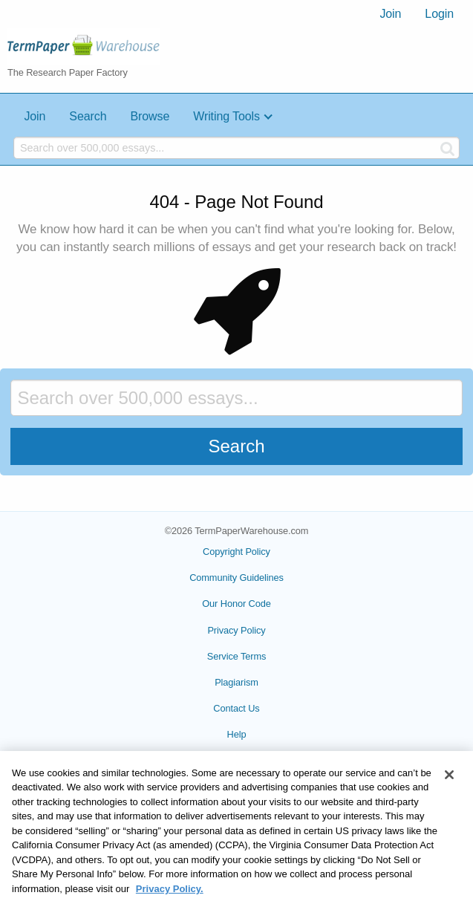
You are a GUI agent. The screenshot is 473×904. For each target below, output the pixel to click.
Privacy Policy (236, 630)
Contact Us (236, 708)
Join (390, 13)
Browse (149, 116)
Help (237, 734)
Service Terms (237, 656)
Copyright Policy (236, 551)
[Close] (449, 788)
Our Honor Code (236, 603)
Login (439, 13)
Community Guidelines (236, 577)
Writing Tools (226, 116)
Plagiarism (236, 682)
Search (87, 116)
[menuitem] (390, 14)
